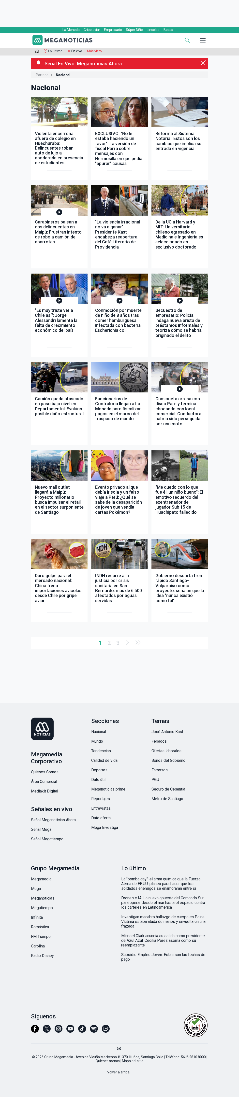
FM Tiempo (41, 936)
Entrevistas (101, 808)
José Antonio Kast (167, 731)
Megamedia (41, 879)
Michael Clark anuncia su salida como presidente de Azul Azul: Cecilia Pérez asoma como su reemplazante (163, 940)
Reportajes (100, 798)
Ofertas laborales (166, 751)
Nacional (98, 731)
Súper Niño (134, 30)
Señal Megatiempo (47, 839)
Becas (168, 30)
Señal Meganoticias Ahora (53, 820)
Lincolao (153, 30)
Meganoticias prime (108, 789)
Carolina (38, 946)
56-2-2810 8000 (193, 1057)
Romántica (40, 927)
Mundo (97, 741)
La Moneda (71, 30)
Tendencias (101, 751)
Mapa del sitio (132, 1061)
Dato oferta (101, 818)
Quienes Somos (45, 772)
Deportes (99, 770)
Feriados (159, 741)
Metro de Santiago (167, 798)
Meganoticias (42, 898)
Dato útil (98, 779)
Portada (42, 75)
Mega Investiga (104, 827)
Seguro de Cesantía (168, 789)
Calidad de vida (104, 760)
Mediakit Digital (44, 791)
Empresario (113, 30)
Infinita (37, 917)
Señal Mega (41, 829)
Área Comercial (44, 781)
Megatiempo (42, 907)
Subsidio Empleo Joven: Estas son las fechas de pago (163, 957)
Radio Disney (42, 955)
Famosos (159, 770)
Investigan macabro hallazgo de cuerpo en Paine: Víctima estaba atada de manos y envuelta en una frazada (163, 922)
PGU (155, 779)
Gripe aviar (92, 30)
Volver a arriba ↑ (119, 1072)
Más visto (94, 51)
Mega (36, 888)
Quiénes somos (108, 1061)
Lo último (55, 51)
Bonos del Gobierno (168, 760)
